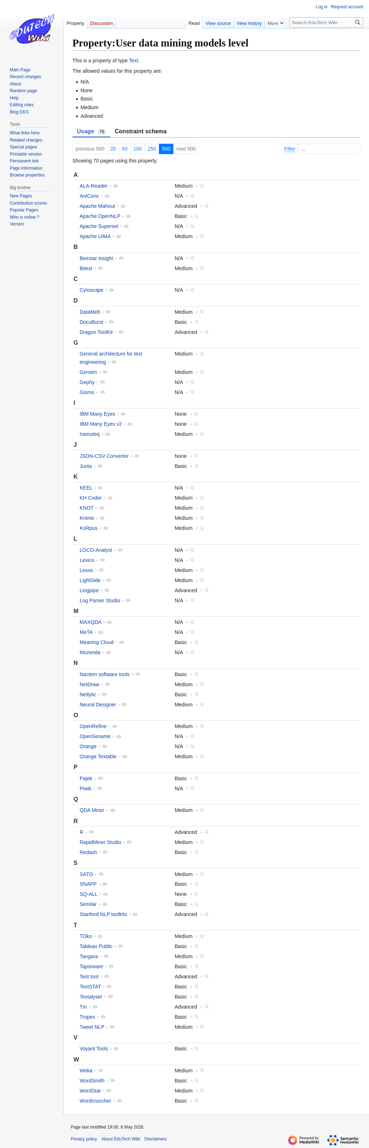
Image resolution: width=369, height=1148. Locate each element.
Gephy (87, 382)
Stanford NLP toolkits (103, 914)
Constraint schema (140, 131)
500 (166, 149)
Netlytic (88, 694)
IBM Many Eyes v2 (101, 424)
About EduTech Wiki (120, 1139)
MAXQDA (90, 622)
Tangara (89, 956)
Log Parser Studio (100, 600)
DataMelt (90, 312)
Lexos (86, 570)
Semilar (88, 904)
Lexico (87, 560)
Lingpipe (89, 590)
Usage (91, 131)
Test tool (89, 976)
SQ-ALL (88, 894)
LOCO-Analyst (96, 550)
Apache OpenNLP (100, 216)
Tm (83, 1007)
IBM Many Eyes (97, 414)
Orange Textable (98, 756)
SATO (86, 874)
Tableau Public (96, 946)
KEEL (86, 488)
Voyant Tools (94, 1048)
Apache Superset (99, 226)
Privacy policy (84, 1139)
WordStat (90, 1091)
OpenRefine (93, 726)
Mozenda (90, 652)
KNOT (87, 508)
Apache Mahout (97, 206)
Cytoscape (91, 290)
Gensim (88, 372)
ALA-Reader (93, 186)
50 (125, 149)
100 (137, 149)
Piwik (86, 788)
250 (152, 149)
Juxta (86, 466)
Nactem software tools (105, 674)
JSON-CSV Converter (104, 456)
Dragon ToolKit (96, 332)
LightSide (90, 580)
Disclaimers (156, 1139)
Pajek (86, 778)
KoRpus (89, 528)
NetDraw (89, 684)
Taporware (91, 966)
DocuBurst (91, 322)
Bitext (86, 268)
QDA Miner (92, 810)
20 (113, 149)
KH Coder (91, 498)
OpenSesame (95, 736)
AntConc (89, 196)
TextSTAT (90, 987)
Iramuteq (89, 434)
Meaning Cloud (97, 642)
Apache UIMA (95, 236)
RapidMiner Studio (100, 842)
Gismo (87, 392)
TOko (86, 936)
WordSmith (92, 1081)
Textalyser (91, 997)
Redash (88, 852)
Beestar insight (96, 258)
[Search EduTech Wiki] (326, 22)
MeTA (86, 632)
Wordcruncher (95, 1101)
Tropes (87, 1017)
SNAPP (88, 884)
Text (133, 60)
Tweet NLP (92, 1027)
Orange (88, 746)
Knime (87, 518)
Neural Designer (98, 704)
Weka (86, 1070)
